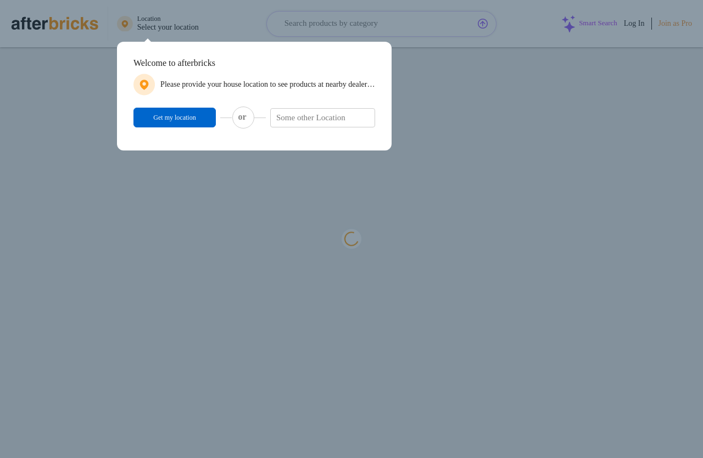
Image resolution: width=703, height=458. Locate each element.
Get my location (174, 117)
